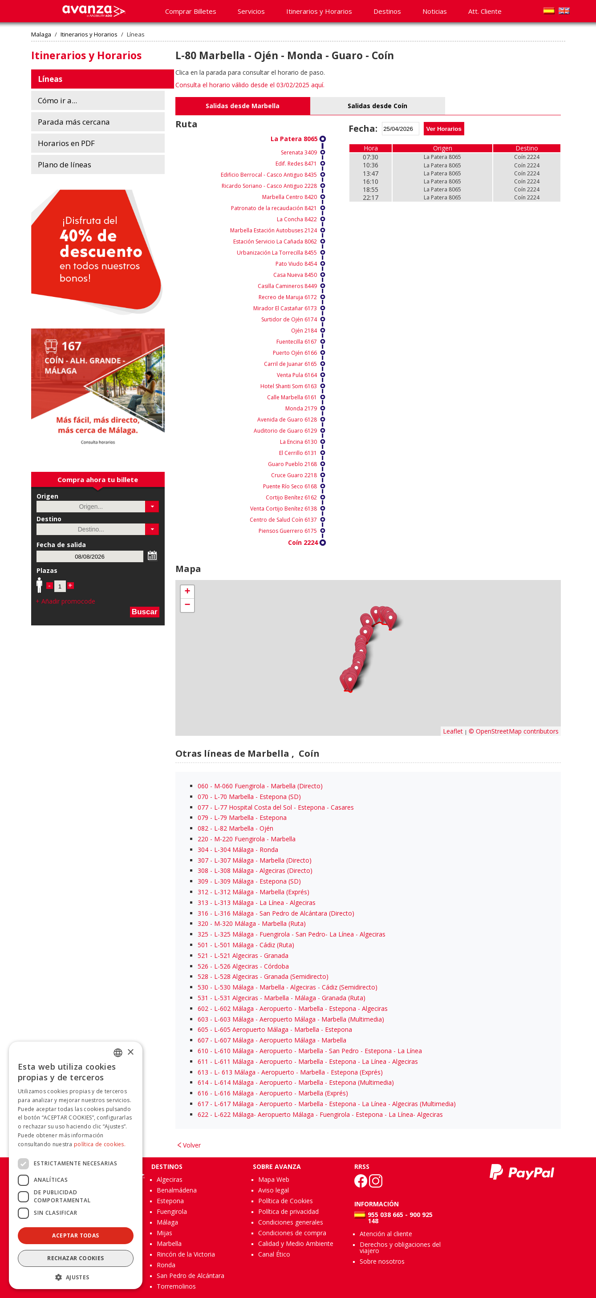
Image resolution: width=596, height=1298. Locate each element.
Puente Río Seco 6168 (290, 486)
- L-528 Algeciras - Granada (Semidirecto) (263, 976)
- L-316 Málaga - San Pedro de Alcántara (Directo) (276, 913)
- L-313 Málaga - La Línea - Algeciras (257, 902)
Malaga (41, 34)
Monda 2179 (301, 408)
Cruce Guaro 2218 (294, 475)
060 (203, 786)
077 (203, 807)
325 (203, 934)
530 (203, 987)
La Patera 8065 (294, 138)
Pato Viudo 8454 (296, 264)
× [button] (130, 1052)
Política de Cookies (285, 1201)
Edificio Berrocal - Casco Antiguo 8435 (269, 174)
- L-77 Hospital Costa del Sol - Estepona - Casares (276, 807)
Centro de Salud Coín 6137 (283, 519)
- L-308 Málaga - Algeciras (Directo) (255, 870)
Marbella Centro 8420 (289, 197)
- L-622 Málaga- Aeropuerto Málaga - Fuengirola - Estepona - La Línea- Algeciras (320, 1114)
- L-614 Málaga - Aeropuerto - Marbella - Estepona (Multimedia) (296, 1082)
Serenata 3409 (299, 152)
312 (203, 892)
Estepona (170, 1201)
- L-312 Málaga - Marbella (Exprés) (253, 892)
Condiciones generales (290, 1222)
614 (203, 1082)
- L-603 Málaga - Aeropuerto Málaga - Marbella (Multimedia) (291, 1019)
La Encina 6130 (298, 442)
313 (203, 902)
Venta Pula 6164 (297, 375)
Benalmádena (177, 1190)
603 (203, 1019)
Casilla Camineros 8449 (287, 286)
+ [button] (187, 592)
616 (203, 1093)
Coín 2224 (303, 542)
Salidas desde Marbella (243, 105)
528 (203, 976)
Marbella (169, 1243)
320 (203, 923)
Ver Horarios (444, 129)
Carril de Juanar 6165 (290, 364)
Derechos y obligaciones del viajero (400, 1247)
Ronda (166, 1265)
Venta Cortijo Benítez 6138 (283, 508)
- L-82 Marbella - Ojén (235, 828)
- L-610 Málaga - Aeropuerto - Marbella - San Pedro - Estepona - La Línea (310, 1051)
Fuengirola (172, 1211)
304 (203, 849)
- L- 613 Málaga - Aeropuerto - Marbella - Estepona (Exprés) (290, 1072)
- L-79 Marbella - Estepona (242, 817)
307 (203, 860)
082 (203, 828)
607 (203, 1040)
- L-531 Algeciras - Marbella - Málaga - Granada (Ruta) (281, 998)
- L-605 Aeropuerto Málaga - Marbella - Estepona (275, 1029)
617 (203, 1103)
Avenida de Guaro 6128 (287, 419)
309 (203, 881)
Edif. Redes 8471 (296, 163)
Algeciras (169, 1179)
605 (203, 1029)
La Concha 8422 (297, 219)
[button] (152, 506)
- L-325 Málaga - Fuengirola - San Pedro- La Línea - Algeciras (291, 934)
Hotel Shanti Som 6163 (288, 386)
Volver (192, 1145)
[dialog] (75, 1165)
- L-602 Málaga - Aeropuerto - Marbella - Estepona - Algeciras (293, 1008)
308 (203, 870)
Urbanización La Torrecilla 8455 (277, 252)
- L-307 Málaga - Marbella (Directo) (255, 860)
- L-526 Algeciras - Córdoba (243, 966)
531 (203, 998)
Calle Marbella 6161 (292, 397)
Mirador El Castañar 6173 (285, 308)
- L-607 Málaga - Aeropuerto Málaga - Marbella (272, 1040)
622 (203, 1114)
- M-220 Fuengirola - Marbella (247, 839)
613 (203, 1072)
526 (203, 966)
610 (203, 1051)
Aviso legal (273, 1190)
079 (203, 817)
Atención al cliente (386, 1233)
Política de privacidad (288, 1211)
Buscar (145, 612)
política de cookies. (100, 1144)
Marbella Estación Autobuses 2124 (273, 230)
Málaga (167, 1222)
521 (203, 955)
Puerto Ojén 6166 (295, 353)
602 (203, 1008)
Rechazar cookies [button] (75, 1258)
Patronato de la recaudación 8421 (274, 208)
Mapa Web (273, 1179)
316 (203, 913)
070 (203, 796)
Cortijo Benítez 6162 (291, 497)
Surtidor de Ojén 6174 (289, 319)
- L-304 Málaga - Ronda (238, 849)
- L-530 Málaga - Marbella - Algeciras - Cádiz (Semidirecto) (287, 987)
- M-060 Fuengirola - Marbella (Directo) (260, 786)
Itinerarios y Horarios (89, 34)
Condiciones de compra (292, 1233)
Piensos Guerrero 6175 (288, 531)
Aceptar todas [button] (75, 1235)
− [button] (187, 605)
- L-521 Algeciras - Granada (243, 955)
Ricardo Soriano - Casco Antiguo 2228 (269, 186)
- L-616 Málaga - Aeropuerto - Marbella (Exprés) (273, 1093)
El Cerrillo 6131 (298, 453)
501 (203, 945)
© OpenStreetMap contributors (514, 731)
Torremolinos (176, 1286)
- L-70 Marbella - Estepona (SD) (249, 796)
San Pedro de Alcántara (190, 1275)
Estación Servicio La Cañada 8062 (275, 241)
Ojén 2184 (304, 330)
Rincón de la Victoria (186, 1254)
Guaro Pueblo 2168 (292, 464)
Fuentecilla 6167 (296, 341)
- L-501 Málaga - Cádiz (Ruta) (246, 945)
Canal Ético (274, 1254)
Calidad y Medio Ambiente (295, 1243)
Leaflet (453, 731)
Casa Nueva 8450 (295, 275)
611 (203, 1061)
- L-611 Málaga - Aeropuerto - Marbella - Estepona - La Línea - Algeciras (308, 1061)
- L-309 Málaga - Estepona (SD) (249, 881)
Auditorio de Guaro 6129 (285, 430)
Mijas (164, 1233)
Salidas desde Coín (377, 105)
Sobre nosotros (382, 1261)
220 (203, 839)
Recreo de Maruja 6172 (288, 297)
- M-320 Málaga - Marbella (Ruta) (252, 923)
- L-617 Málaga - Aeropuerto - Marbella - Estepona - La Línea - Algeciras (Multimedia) (327, 1103)
